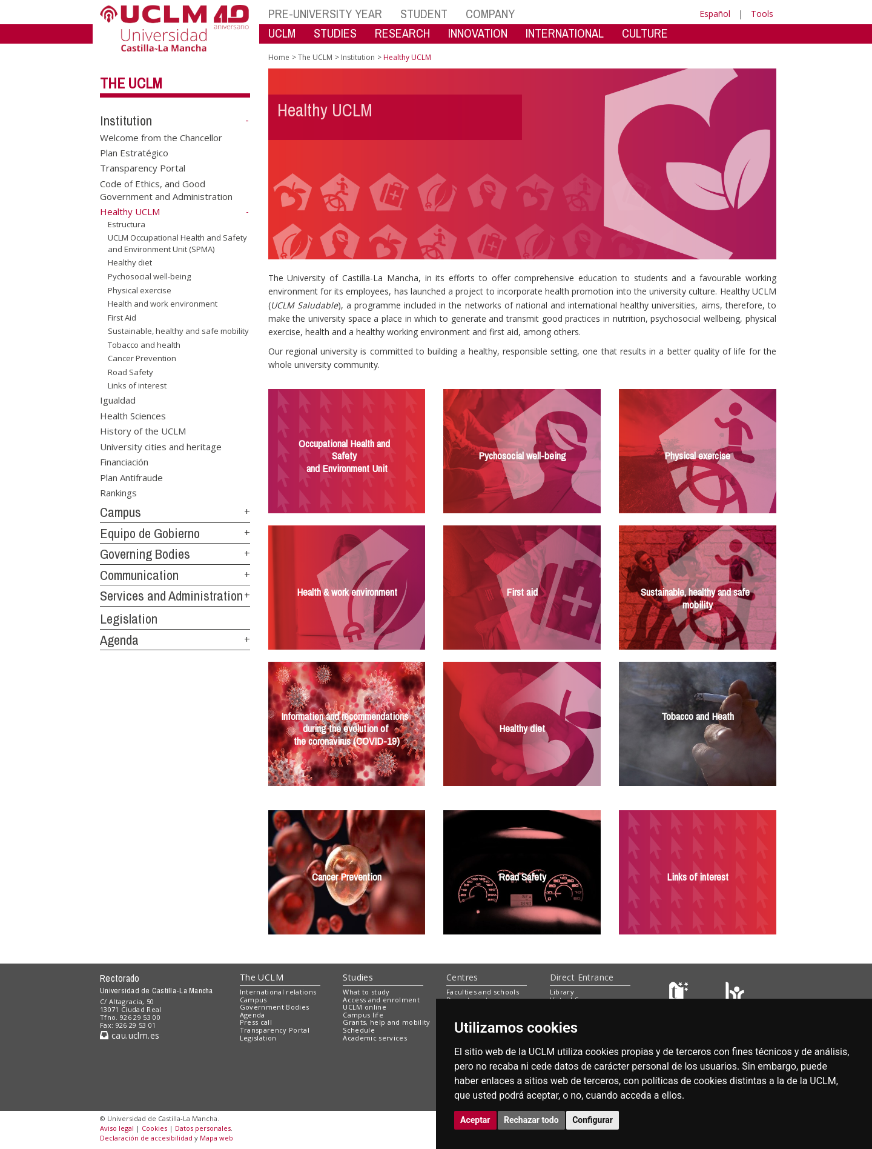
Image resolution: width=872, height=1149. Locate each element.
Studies (358, 977)
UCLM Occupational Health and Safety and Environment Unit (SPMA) (177, 243)
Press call (256, 1022)
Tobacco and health (144, 344)
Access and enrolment (381, 999)
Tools (762, 13)
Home (278, 57)
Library (562, 991)
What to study (366, 991)
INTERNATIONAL (565, 33)
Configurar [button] (592, 1120)
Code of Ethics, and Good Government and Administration (166, 189)
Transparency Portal (142, 168)
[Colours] (734, 994)
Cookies (154, 1128)
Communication (139, 575)
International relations (278, 991)
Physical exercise (139, 289)
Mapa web (216, 1137)
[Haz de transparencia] (680, 994)
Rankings (118, 492)
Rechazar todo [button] (531, 1120)
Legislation (128, 619)
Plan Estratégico (134, 153)
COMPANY (490, 13)
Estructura (126, 224)
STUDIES (335, 33)
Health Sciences (133, 415)
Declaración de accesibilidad (146, 1137)
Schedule (359, 1029)
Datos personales (203, 1128)
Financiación (124, 462)
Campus (120, 512)
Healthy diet (130, 262)
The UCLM (131, 83)
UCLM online (364, 1006)
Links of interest (137, 385)
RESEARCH (402, 33)
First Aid (122, 317)
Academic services (375, 1037)
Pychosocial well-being (149, 276)
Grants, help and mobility (386, 1022)
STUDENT (424, 13)
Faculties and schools (482, 991)
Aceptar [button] (475, 1120)
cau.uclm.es (129, 1035)
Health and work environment (162, 303)
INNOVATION (477, 33)
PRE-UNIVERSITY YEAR (325, 13)
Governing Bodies (145, 554)
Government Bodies (274, 1006)
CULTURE (645, 33)
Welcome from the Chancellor (161, 137)
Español (714, 13)
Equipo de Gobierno (150, 533)
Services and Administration (171, 596)
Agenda (119, 640)
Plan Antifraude (131, 477)
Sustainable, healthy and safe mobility (178, 330)
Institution (126, 121)
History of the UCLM (143, 431)
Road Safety (130, 372)
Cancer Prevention (142, 358)
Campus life (363, 1014)
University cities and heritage (161, 446)
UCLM (282, 33)
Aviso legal (117, 1128)
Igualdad (118, 400)
